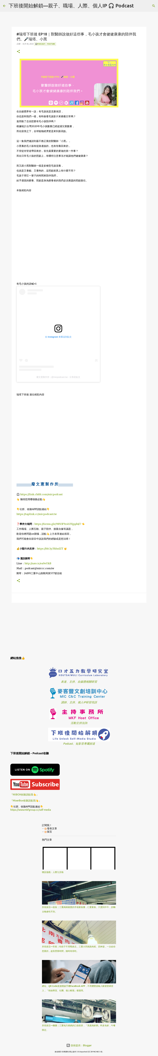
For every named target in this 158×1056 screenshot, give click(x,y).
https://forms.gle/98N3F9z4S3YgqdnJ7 (57, 523)
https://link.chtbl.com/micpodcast (41, 494)
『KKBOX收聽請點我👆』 (24, 794)
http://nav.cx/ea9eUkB (38, 563)
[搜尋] (138, 6)
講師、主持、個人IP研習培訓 (79, 702)
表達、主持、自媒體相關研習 (79, 681)
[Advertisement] (79, 629)
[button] (18, 52)
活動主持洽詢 (79, 722)
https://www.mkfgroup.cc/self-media (30, 809)
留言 (48, 831)
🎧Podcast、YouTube (45, 44)
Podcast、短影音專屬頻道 (79, 743)
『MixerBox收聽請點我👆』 (25, 800)
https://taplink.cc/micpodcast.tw (37, 514)
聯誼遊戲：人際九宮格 (53, 872)
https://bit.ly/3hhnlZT (50, 548)
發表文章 (51, 828)
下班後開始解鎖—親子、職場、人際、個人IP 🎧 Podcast (71, 5)
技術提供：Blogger (79, 1045)
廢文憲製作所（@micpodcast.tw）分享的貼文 (58, 377)
